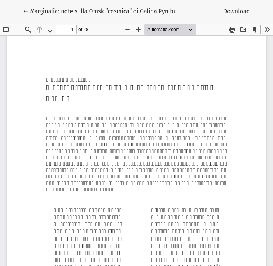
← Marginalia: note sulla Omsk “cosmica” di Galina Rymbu (100, 11)
